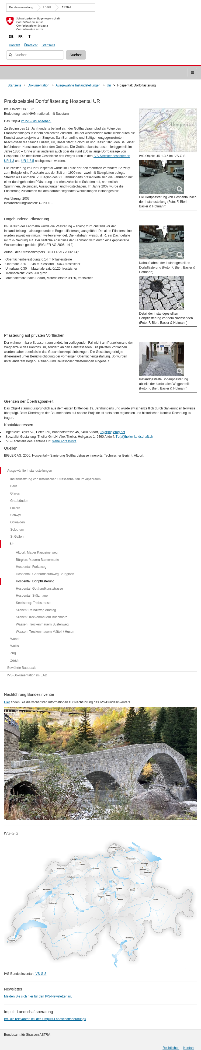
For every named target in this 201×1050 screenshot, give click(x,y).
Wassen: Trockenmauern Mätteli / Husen (45, 632)
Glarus (15, 493)
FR (20, 37)
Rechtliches (170, 1048)
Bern (13, 486)
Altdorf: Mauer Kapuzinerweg (37, 552)
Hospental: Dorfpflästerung (35, 581)
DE (11, 37)
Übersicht (31, 45)
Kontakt (14, 45)
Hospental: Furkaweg (31, 567)
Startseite (48, 45)
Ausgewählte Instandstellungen (29, 470)
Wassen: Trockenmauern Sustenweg (42, 624)
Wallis (14, 646)
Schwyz (15, 515)
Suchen (76, 55)
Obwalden (17, 522)
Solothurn (17, 529)
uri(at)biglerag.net (112, 432)
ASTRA (66, 7)
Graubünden (19, 501)
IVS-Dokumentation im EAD (27, 675)
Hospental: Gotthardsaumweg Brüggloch (45, 574)
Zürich (14, 660)
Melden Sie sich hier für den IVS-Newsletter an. (38, 996)
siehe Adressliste (64, 441)
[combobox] (35, 55)
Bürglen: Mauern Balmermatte (37, 560)
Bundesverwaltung (21, 7)
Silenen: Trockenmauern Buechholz (41, 617)
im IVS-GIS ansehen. (36, 121)
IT (28, 37)
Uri (12, 544)
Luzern (15, 508)
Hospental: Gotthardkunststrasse (39, 588)
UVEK (47, 7)
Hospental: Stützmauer (32, 595)
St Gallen (16, 536)
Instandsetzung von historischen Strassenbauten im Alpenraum (55, 479)
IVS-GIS (40, 974)
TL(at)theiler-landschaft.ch (134, 437)
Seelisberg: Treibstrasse (33, 603)
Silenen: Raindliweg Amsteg (36, 610)
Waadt (14, 639)
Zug (13, 653)
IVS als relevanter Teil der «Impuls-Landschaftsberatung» (45, 1019)
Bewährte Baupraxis (21, 668)
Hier (7, 702)
